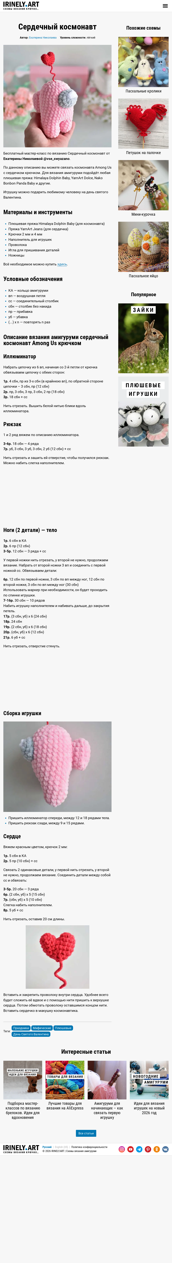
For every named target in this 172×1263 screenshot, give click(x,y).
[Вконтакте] (165, 1257)
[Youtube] (130, 1257)
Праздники (21, 1136)
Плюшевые (63, 1136)
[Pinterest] (148, 1257)
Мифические (42, 1136)
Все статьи (86, 1241)
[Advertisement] (57, 230)
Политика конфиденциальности (89, 1254)
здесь (62, 318)
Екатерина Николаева (43, 37)
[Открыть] (165, 6)
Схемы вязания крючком (21, 6)
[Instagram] (122, 1257)
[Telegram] (139, 1257)
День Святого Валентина (31, 1142)
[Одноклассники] (157, 1257)
